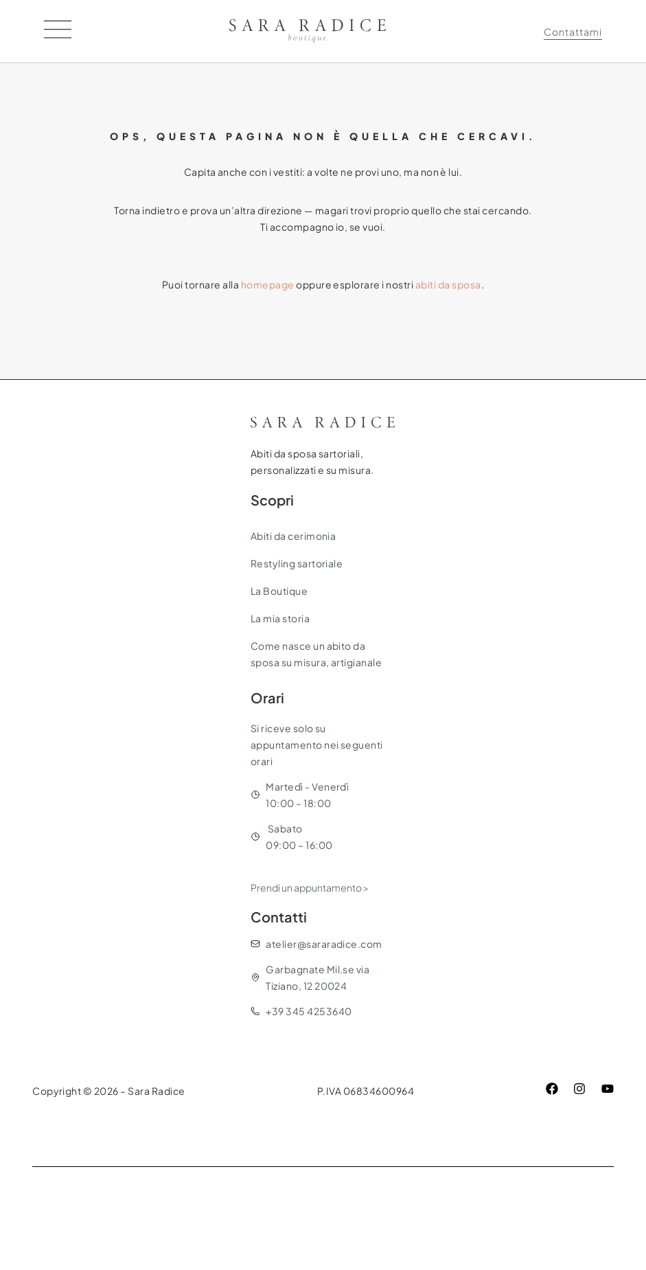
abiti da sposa (448, 284)
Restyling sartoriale (297, 563)
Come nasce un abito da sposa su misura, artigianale (316, 653)
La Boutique (279, 591)
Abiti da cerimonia (293, 536)
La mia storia (280, 618)
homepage (268, 284)
